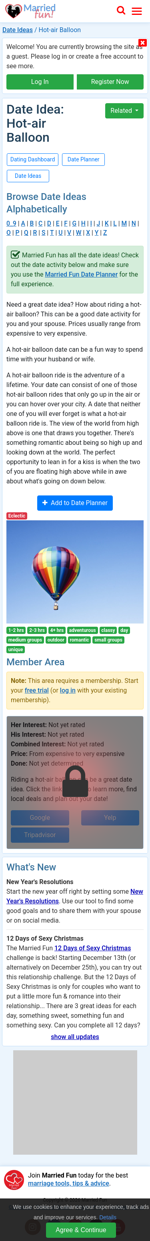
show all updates (75, 1037)
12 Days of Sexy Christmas (92, 948)
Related (122, 110)
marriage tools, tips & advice (68, 1183)
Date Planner (84, 159)
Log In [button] (40, 82)
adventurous (82, 630)
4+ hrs (57, 630)
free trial (37, 690)
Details (107, 1217)
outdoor (56, 640)
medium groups (25, 640)
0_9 (11, 223)
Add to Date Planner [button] (75, 503)
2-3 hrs (37, 630)
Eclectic (16, 516)
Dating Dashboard (32, 159)
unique (15, 649)
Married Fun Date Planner (81, 274)
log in (68, 690)
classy (108, 630)
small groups (108, 640)
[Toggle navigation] (137, 11)
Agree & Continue (81, 1230)
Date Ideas (17, 30)
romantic (79, 640)
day (124, 630)
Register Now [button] (110, 82)
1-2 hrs (16, 630)
